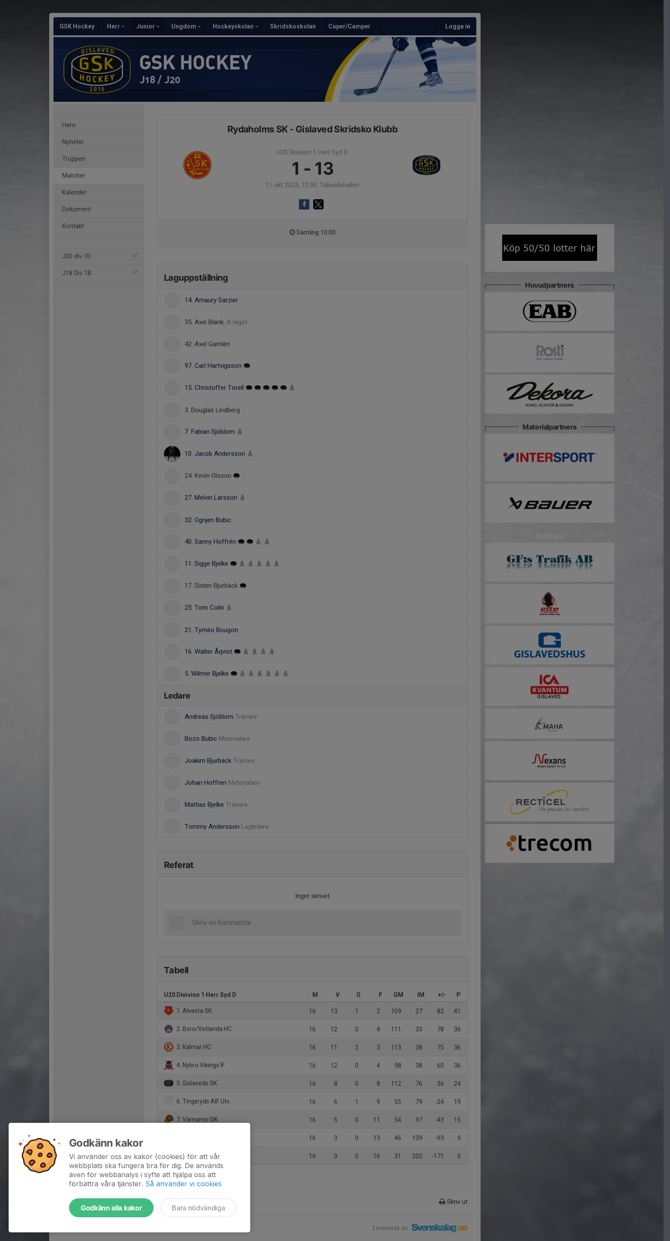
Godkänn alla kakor (111, 1207)
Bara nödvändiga (198, 1207)
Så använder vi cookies (183, 1183)
